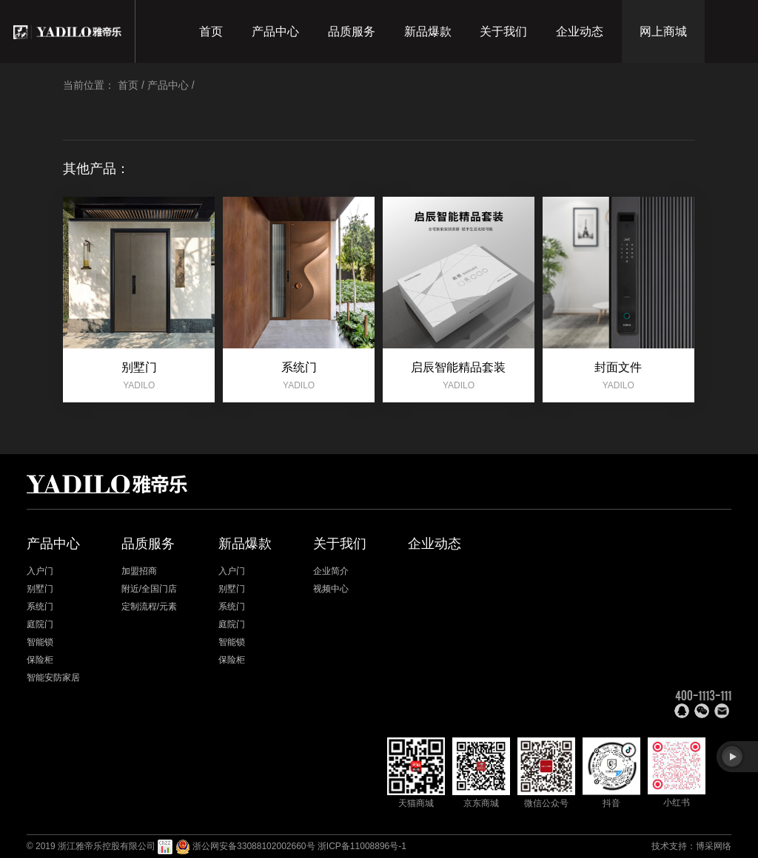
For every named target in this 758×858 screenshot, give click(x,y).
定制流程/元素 (149, 606)
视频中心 (331, 589)
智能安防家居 (53, 677)
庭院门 (40, 624)
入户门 (40, 571)
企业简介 (331, 571)
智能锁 (40, 642)
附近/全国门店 (149, 589)
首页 (211, 31)
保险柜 (40, 660)
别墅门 (40, 589)
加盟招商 (139, 571)
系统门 (40, 606)
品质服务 (351, 31)
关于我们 (503, 31)
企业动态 (579, 31)
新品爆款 (428, 31)
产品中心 (275, 31)
